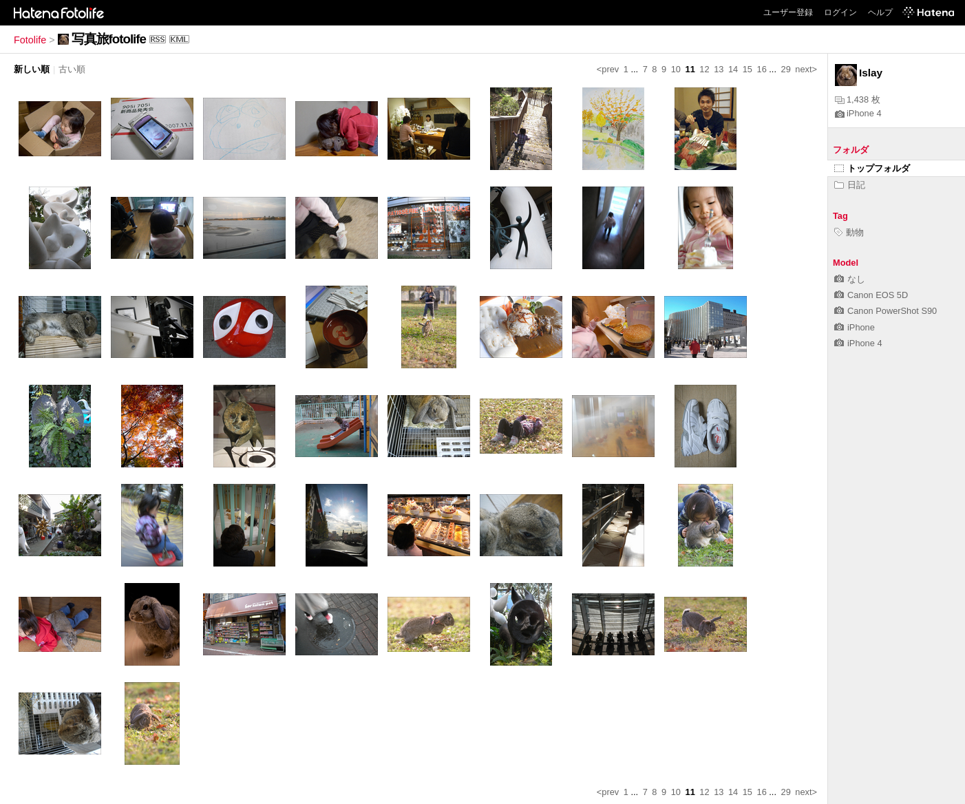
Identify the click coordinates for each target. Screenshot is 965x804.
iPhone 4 (858, 113)
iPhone (854, 327)
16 (762, 69)
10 (676, 69)
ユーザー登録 (788, 12)
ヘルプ (880, 12)
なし (849, 279)
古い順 (72, 69)
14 (733, 69)
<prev (608, 69)
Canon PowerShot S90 (885, 311)
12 (704, 69)
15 (747, 69)
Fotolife (30, 39)
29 (786, 69)
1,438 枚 (857, 99)
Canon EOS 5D (871, 295)
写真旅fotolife (109, 39)
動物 (849, 232)
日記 (849, 185)
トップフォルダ (872, 168)
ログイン (840, 12)
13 (718, 69)
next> (806, 69)
